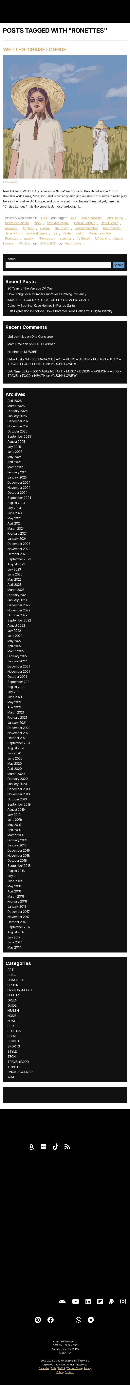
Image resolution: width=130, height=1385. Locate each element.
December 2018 (19, 850)
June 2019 (15, 820)
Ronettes (11, 238)
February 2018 (17, 901)
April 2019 (14, 830)
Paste (67, 233)
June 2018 (15, 881)
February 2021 (17, 717)
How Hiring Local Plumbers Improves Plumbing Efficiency (47, 294)
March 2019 (16, 835)
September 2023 (19, 559)
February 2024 (18, 533)
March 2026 (16, 406)
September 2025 (19, 436)
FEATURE (14, 995)
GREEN (12, 1000)
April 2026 (15, 401)
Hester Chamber (86, 228)
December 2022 (19, 605)
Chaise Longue (84, 223)
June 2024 (15, 513)
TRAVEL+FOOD (18, 1062)
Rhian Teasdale (100, 233)
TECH (44, 218)
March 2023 (16, 590)
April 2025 (15, 462)
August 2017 (16, 932)
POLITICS (14, 1031)
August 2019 (16, 809)
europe (45, 228)
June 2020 (15, 758)
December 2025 (19, 421)
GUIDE (12, 1005)
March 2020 (16, 774)
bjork (37, 223)
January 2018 (17, 906)
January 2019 (17, 845)
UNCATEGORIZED (20, 1072)
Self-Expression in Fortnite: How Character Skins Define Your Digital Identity (60, 311)
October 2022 (17, 615)
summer (65, 238)
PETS (11, 1026)
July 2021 (14, 692)
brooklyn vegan (58, 223)
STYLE (12, 1051)
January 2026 (17, 416)
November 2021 (19, 671)
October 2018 (17, 860)
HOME (12, 1016)
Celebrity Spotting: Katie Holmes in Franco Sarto (41, 305)
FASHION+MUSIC (20, 990)
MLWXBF (30, 352)
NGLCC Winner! (44, 344)
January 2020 (17, 784)
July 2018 (14, 876)
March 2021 (16, 712)
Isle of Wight (112, 228)
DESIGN (13, 985)
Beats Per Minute (17, 223)
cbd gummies (17, 336)
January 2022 (17, 661)
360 (73, 218)
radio (80, 233)
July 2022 (14, 631)
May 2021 (14, 702)
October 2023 (17, 554)
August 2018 (16, 871)
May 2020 (15, 763)
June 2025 (15, 452)
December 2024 (19, 482)
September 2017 (19, 927)
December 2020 (19, 728)
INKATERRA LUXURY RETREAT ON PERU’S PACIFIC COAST (48, 300)
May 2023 (15, 579)
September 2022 (19, 620)
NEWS (12, 1021)
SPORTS (14, 1046)
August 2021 (16, 687)
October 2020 (18, 738)
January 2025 (17, 477)
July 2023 (14, 569)
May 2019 (14, 825)
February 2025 (18, 472)
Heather (13, 352)
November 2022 (19, 610)
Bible (53, 1368)
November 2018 (19, 856)
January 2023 (17, 600)
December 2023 (19, 544)
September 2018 (19, 866)
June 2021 (15, 697)
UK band (101, 238)
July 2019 (14, 815)
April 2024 (15, 523)
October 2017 (17, 922)
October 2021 (17, 677)
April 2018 (14, 891)
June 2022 (15, 636)
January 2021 (17, 723)
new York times (36, 233)
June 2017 (15, 942)
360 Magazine (91, 218)
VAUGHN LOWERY (64, 364)
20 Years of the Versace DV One (30, 288)
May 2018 (14, 886)
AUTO (12, 975)
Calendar (44, 1368)
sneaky (29, 238)
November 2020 (19, 733)
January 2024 (17, 539)
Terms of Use (74, 1368)
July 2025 (14, 447)
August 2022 (16, 625)
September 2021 (19, 682)
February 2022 (18, 656)
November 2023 (19, 549)
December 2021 (19, 666)
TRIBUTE (14, 1067)
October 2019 (17, 799)
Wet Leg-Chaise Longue (34, 49)
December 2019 (19, 789)
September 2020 (19, 743)
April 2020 (15, 769)
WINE (11, 1077)
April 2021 (14, 707)
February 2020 (18, 779)
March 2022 (16, 651)
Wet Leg (24, 243)
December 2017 (19, 912)
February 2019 (17, 840)
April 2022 (15, 646)
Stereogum (47, 238)
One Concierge (42, 336)
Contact (69, 1372)
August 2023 (16, 564)
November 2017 (19, 917)
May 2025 (15, 457)
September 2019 (19, 804)
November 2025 (19, 426)
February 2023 (18, 595)
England (28, 228)
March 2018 (16, 896)
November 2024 (19, 488)
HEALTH (13, 1011)
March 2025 (16, 467)
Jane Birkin (12, 233)
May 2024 (15, 518)
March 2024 (16, 528)
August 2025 (16, 442)
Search (11, 259)
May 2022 (15, 641)
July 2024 (14, 508)
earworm (11, 228)
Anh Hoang (115, 218)
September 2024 (19, 498)
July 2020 (14, 753)
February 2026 (18, 411)
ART (11, 970)
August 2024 (16, 503)
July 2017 (14, 937)
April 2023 (15, 585)
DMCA (61, 1368)
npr (55, 233)
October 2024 (17, 493)
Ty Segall (83, 238)
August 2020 (16, 748)
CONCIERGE (16, 980)
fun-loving (62, 228)
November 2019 (19, 794)
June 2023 (15, 574)
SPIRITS (13, 1041)
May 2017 (14, 947)
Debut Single (109, 223)
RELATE (13, 1036)
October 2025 (17, 431)
